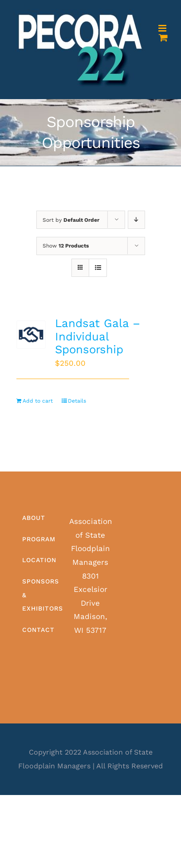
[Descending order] (136, 220)
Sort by (71, 220)
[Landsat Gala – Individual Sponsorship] (31, 334)
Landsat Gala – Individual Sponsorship (97, 336)
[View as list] (97, 267)
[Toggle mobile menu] (163, 28)
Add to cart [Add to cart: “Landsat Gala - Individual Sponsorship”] (38, 401)
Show (66, 246)
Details (77, 401)
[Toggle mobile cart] (163, 37)
